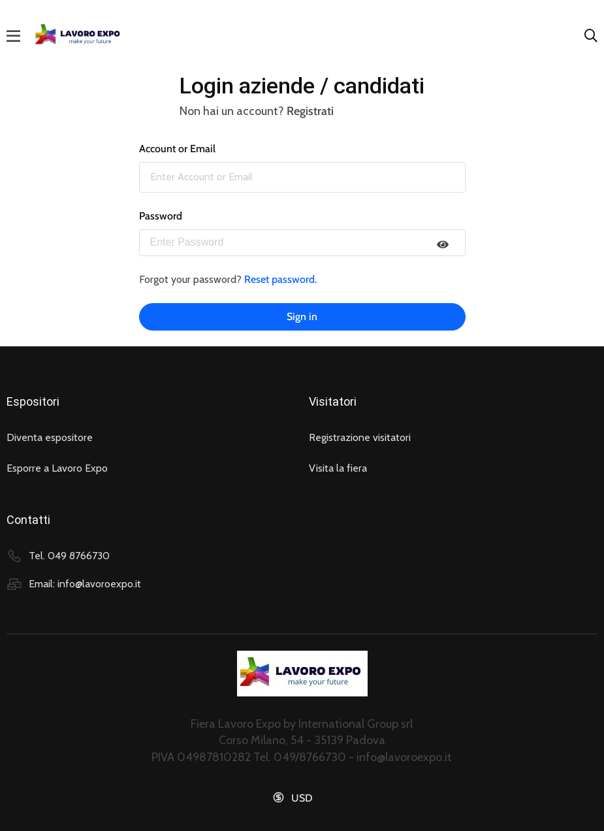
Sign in (302, 316)
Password (160, 216)
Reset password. (280, 279)
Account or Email (177, 148)
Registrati (310, 111)
